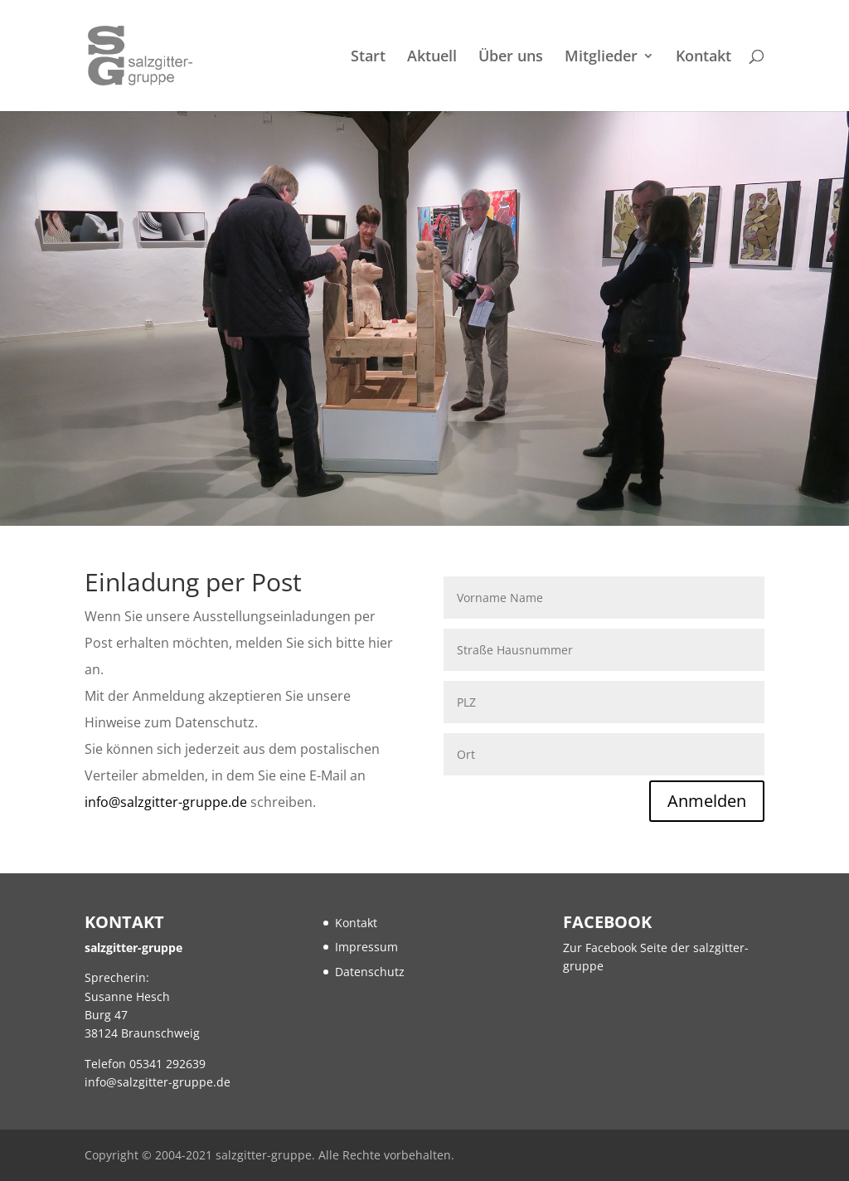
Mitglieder (601, 58)
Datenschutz (370, 971)
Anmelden (706, 801)
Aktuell (432, 58)
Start (368, 58)
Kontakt (703, 58)
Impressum (366, 947)
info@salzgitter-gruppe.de (166, 802)
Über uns (510, 58)
